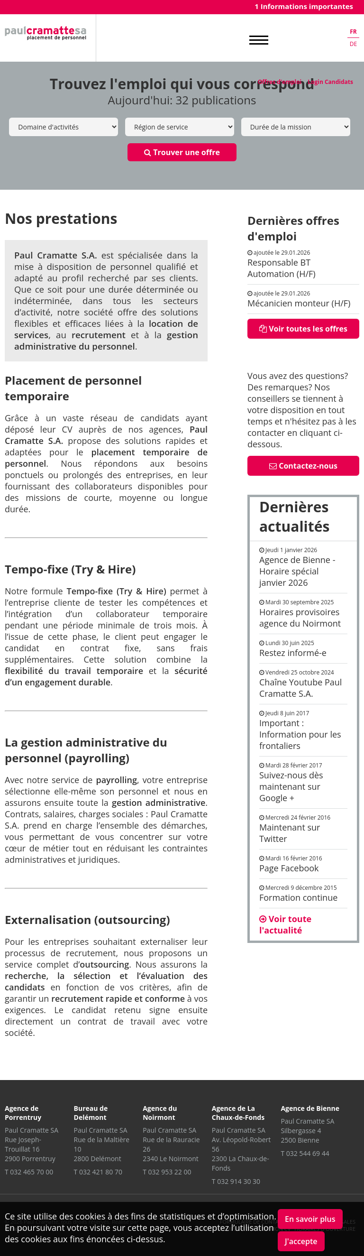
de (353, 44)
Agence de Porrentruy (23, 1113)
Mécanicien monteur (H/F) (298, 303)
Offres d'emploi (279, 82)
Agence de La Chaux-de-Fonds (238, 1113)
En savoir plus (310, 1219)
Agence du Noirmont (160, 1113)
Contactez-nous (303, 466)
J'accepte (301, 1241)
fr (353, 32)
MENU (258, 40)
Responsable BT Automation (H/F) (281, 268)
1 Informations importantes (304, 6)
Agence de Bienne (310, 1108)
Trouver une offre (182, 152)
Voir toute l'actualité (285, 924)
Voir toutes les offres (303, 328)
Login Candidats (330, 82)
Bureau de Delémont (91, 1113)
